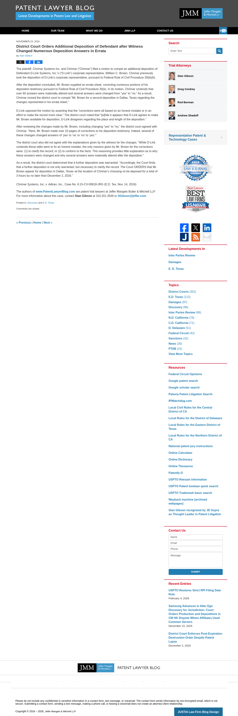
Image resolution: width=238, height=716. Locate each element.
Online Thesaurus (180, 468)
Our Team (57, 30)
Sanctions (178, 340)
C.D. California (181, 325)
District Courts (181, 293)
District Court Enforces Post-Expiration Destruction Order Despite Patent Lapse (194, 633)
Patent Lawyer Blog (54, 12)
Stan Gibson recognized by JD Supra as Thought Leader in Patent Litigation (194, 510)
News (175, 345)
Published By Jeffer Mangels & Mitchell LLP (201, 13)
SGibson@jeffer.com (132, 195)
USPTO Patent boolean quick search (192, 488)
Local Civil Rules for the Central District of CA (194, 411)
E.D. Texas (48, 202)
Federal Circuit (181, 335)
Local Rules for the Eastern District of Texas (193, 429)
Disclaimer (94, 673)
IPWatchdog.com (179, 403)
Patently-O (175, 475)
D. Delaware (179, 330)
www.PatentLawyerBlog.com (55, 191)
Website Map (150, 673)
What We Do (94, 30)
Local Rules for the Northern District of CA (194, 439)
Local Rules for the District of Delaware (194, 420)
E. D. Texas (176, 270)
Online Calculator (180, 455)
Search (219, 51)
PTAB (175, 350)
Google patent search (182, 383)
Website (78, 673)
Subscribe (164, 30)
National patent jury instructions (189, 448)
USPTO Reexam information (187, 481)
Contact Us (201, 30)
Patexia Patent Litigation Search (189, 396)
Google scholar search (183, 389)
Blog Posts (169, 673)
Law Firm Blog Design (205, 705)
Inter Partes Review (181, 257)
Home (25, 30)
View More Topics (180, 356)
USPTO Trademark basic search (189, 495)
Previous (23, 222)
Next (48, 222)
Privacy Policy (113, 673)
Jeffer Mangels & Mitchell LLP (61, 705)
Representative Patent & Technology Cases (187, 137)
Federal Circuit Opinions (184, 376)
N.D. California (181, 319)
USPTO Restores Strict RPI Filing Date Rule (193, 590)
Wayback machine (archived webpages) (194, 501)
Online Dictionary (180, 461)
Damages (175, 264)
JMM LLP (129, 30)
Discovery (32, 202)
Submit (195, 570)
